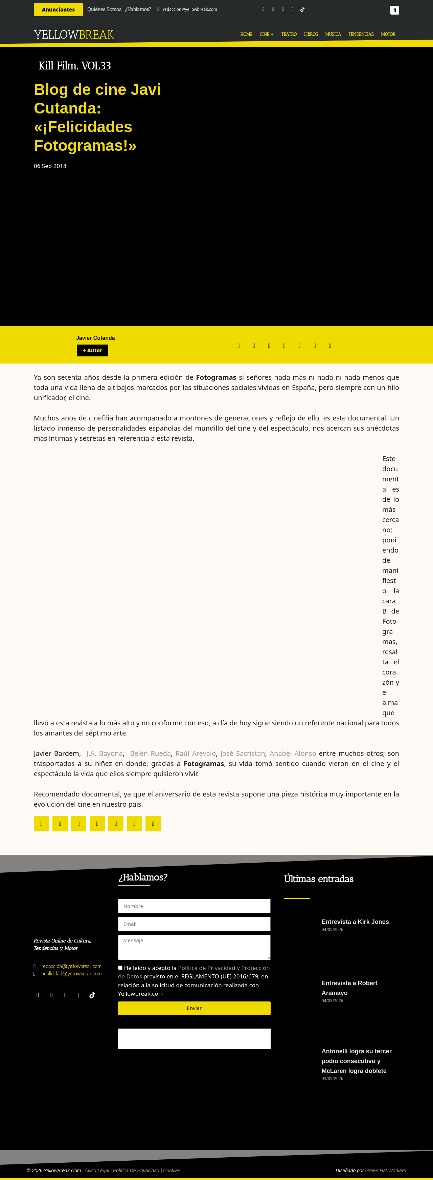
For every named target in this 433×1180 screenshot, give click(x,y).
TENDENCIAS (360, 34)
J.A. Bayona (105, 753)
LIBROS (311, 34)
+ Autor (92, 350)
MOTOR (388, 34)
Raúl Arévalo (196, 753)
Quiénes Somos (104, 9)
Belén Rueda (150, 753)
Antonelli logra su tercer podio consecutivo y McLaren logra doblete (357, 1061)
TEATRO (289, 34)
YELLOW (56, 34)
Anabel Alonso (294, 753)
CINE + (267, 34)
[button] (394, 9)
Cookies (171, 1170)
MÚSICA (333, 34)
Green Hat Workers (385, 1170)
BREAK (96, 34)
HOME (246, 34)
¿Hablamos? (138, 9)
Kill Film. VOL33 (75, 66)
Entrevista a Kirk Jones (355, 921)
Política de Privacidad (136, 1170)
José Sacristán (243, 753)
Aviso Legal (97, 1170)
